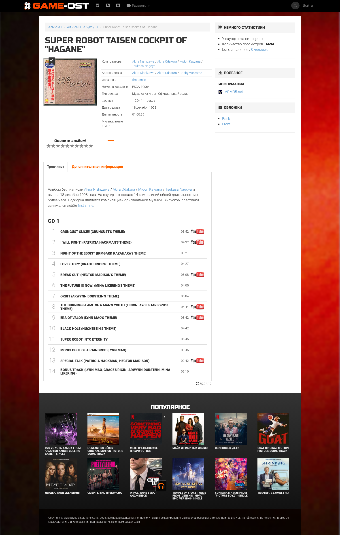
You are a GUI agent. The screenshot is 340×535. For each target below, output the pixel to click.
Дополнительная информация (97, 166)
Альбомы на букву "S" (82, 27)
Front (226, 124)
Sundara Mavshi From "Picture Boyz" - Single (231, 494)
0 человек (259, 49)
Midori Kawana (190, 61)
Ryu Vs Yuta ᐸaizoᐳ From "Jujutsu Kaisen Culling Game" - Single (63, 451)
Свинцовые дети (227, 448)
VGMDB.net (234, 92)
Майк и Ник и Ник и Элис (190, 448)
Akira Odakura (167, 61)
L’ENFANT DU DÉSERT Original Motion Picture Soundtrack (105, 451)
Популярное (170, 407)
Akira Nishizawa (143, 61)
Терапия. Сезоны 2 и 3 (273, 492)
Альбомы (55, 27)
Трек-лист (55, 166)
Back (226, 119)
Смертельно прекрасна (104, 492)
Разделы (138, 6)
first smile (139, 80)
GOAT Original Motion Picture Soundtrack (273, 450)
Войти (308, 5)
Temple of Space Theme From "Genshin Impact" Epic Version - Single (189, 495)
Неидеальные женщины (62, 492)
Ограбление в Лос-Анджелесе (143, 494)
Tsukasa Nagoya (143, 66)
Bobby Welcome (191, 73)
